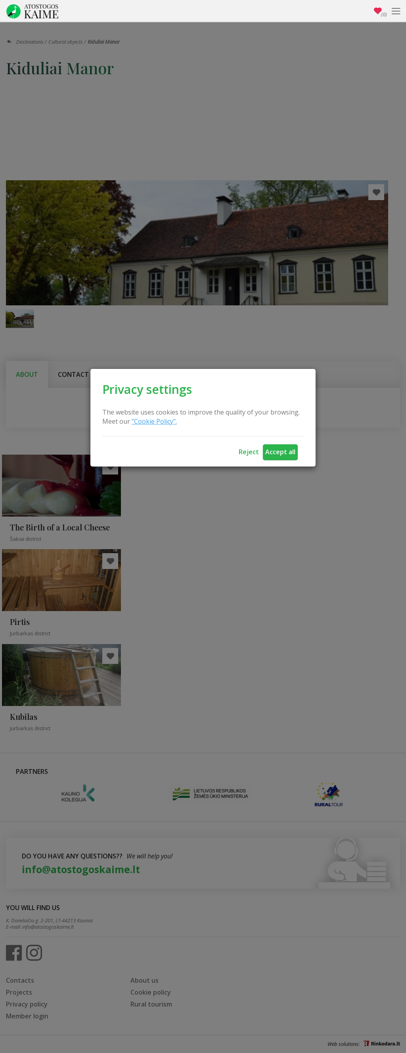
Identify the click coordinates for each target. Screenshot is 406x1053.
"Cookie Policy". (154, 421)
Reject (249, 451)
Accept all (280, 451)
